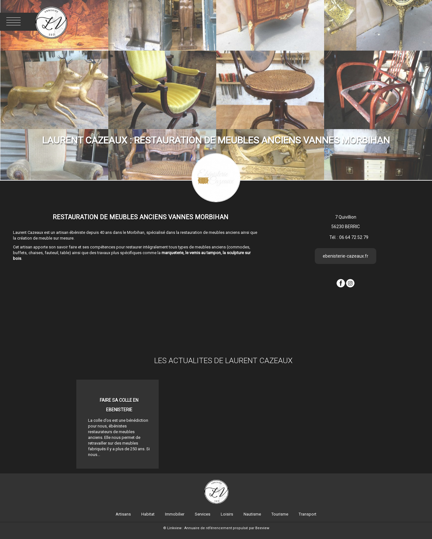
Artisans (123, 514)
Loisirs (227, 514)
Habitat (148, 514)
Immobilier (174, 514)
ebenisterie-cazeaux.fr (345, 256)
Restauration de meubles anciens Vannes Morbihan (140, 217)
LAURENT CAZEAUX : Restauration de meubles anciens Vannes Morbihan (216, 140)
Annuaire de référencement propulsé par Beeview (226, 528)
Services (202, 514)
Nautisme (252, 514)
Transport (307, 514)
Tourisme (279, 514)
